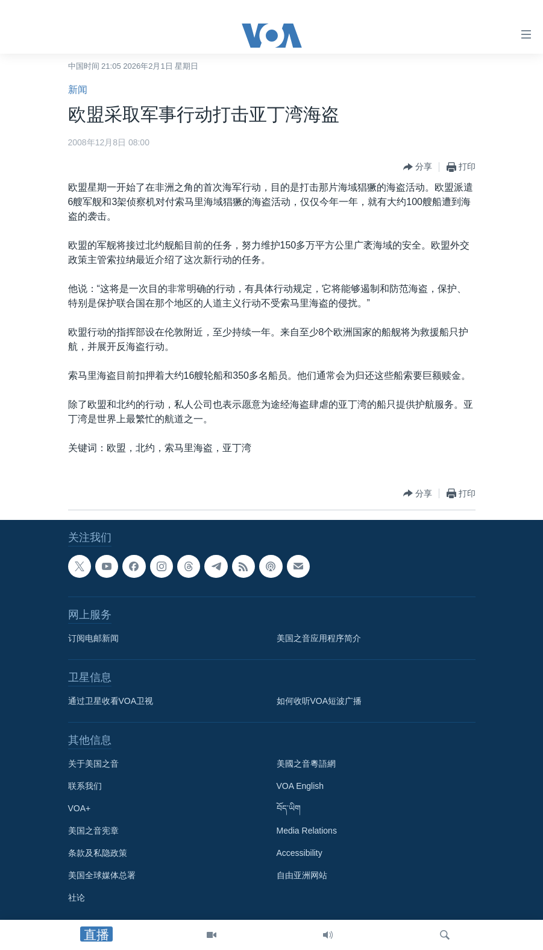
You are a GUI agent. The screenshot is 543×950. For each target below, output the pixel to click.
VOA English (300, 786)
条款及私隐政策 (97, 853)
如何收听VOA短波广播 (319, 701)
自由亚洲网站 (302, 875)
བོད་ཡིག (289, 808)
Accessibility (299, 853)
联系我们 (85, 786)
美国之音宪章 (93, 830)
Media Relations (307, 830)
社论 (76, 897)
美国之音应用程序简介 (319, 638)
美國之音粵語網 (306, 763)
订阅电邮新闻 (93, 638)
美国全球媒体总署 (102, 875)
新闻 (77, 89)
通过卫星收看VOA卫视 (111, 701)
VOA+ (79, 808)
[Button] (417, 167)
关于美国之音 (93, 763)
